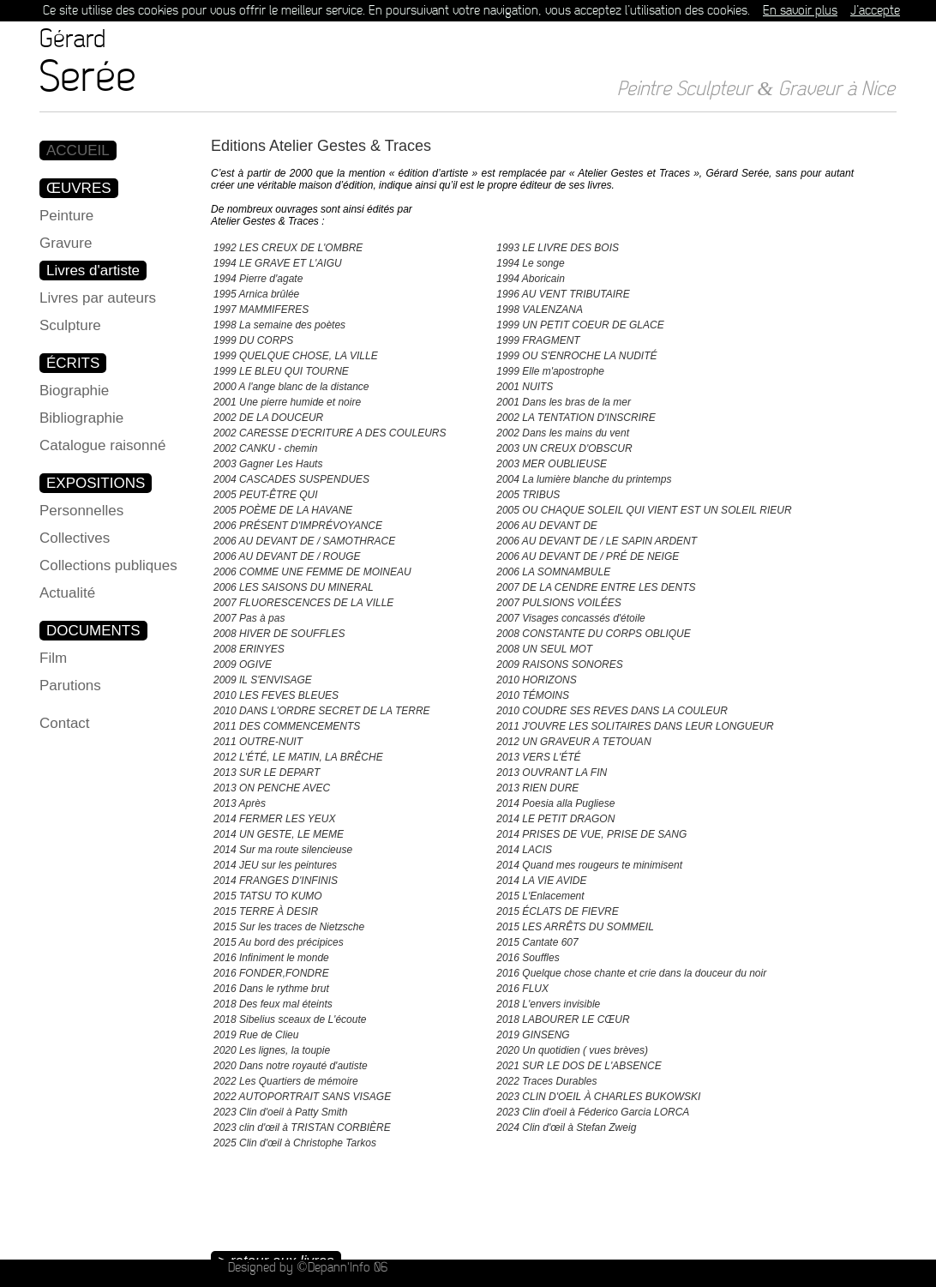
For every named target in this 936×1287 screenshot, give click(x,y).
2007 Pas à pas (249, 618)
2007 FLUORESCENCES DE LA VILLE (303, 603)
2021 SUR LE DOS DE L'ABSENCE (578, 1066)
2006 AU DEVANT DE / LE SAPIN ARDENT (596, 541)
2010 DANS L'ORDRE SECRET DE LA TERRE (321, 711)
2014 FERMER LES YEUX (274, 819)
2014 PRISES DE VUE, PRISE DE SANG (591, 834)
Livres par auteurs (97, 298)
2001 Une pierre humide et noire (287, 402)
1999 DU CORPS (253, 340)
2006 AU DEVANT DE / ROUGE (287, 556)
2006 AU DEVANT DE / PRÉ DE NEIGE (587, 556)
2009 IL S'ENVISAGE (262, 680)
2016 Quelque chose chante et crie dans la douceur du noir (631, 973)
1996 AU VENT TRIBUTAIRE (562, 294)
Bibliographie (81, 418)
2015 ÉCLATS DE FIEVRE (557, 911)
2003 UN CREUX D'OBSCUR (564, 448)
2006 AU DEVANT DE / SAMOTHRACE (304, 541)
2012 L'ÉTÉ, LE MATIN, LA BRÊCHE (298, 757)
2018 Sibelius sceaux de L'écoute (289, 1019)
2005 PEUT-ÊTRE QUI (265, 495)
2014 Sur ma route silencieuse (282, 850)
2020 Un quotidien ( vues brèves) (572, 1050)
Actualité (67, 593)
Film (53, 658)
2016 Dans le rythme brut (271, 989)
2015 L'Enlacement (540, 896)
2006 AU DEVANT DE (546, 526)
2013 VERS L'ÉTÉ (538, 757)
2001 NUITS (524, 387)
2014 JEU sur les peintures (275, 865)
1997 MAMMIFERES (261, 310)
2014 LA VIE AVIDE (541, 881)
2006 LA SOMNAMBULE (553, 572)
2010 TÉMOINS (532, 695)
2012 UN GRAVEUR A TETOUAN (573, 742)
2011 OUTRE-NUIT (258, 742)
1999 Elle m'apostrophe (550, 371)
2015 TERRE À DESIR (265, 911)
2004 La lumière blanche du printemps (583, 479)
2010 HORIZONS (536, 680)
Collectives (74, 538)
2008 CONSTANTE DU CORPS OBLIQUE (593, 634)
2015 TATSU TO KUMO (267, 896)
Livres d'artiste (93, 270)
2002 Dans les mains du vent (562, 433)
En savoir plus (800, 10)
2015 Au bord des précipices (278, 942)
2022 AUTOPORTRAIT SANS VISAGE (302, 1097)
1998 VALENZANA (539, 310)
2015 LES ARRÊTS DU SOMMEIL (575, 927)
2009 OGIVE (242, 665)
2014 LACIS (524, 850)
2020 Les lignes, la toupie (271, 1050)
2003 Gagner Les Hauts (267, 464)
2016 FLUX (522, 989)
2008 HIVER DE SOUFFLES (279, 634)
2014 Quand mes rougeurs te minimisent (589, 865)
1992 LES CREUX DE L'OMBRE (288, 248)
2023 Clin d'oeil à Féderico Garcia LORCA (592, 1112)
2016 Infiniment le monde (271, 958)
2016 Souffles (527, 958)
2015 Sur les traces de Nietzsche (288, 927)
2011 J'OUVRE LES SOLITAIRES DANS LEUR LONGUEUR (635, 726)
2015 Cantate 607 (537, 942)
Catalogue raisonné (102, 445)
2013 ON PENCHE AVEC (271, 788)
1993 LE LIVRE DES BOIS (557, 248)
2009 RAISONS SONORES (559, 665)
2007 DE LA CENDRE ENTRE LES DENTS (595, 587)
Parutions (70, 685)
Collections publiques (108, 565)
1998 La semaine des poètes (279, 325)
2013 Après (239, 803)
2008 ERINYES (249, 649)
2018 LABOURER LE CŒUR (562, 1019)
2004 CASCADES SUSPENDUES (291, 479)
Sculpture (70, 325)
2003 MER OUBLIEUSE (551, 464)
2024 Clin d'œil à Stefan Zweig (566, 1128)
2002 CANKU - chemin (265, 448)
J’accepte (875, 10)
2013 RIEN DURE (537, 788)
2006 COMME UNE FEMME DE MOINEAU (312, 572)
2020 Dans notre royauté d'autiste (290, 1066)
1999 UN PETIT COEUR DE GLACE (579, 325)
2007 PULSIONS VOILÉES (558, 603)
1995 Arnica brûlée (256, 294)
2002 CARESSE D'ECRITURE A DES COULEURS (329, 433)
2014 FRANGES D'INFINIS (275, 881)
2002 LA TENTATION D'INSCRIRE (575, 418)
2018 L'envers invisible (548, 1004)
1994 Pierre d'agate (258, 279)
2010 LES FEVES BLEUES (276, 695)
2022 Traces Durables (546, 1081)
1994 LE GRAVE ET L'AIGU (277, 263)
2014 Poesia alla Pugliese (555, 803)
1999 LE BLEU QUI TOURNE (281, 371)
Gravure (65, 243)
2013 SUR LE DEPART (266, 773)
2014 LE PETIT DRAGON (555, 819)
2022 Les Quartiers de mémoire (285, 1081)
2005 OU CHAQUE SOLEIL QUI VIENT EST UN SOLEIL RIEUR (643, 510)
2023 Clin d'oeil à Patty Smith (280, 1112)
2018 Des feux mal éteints (273, 1004)
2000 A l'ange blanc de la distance (291, 387)
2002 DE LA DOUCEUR (268, 418)
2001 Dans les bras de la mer (563, 402)
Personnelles (81, 510)
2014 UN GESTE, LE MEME (278, 834)
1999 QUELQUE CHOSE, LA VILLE (295, 356)
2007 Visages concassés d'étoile (570, 618)
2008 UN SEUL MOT (544, 649)
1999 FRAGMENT (537, 340)
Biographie (74, 390)
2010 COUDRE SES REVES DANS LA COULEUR (612, 711)
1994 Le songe (530, 263)
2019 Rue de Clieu (255, 1035)
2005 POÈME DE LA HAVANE (282, 510)
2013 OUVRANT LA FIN (551, 773)
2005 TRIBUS (528, 495)
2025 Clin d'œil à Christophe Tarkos (294, 1143)
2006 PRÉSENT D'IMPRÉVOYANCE (297, 526)
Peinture (66, 215)
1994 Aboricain (530, 279)
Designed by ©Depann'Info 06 (307, 1267)
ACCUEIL (78, 150)
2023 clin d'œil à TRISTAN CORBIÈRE (302, 1128)
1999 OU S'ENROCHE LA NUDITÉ (576, 356)
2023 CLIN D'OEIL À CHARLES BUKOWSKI (598, 1097)
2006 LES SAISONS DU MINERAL (293, 587)
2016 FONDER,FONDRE (271, 973)
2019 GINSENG (532, 1035)
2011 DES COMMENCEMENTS (286, 726)
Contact (64, 723)
